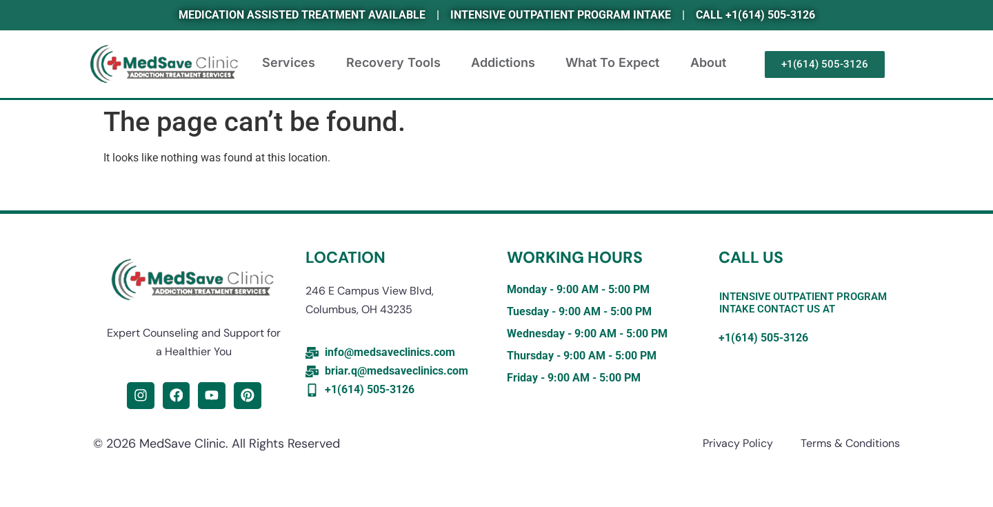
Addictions (505, 70)
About (710, 70)
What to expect (614, 70)
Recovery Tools (395, 70)
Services (290, 70)
